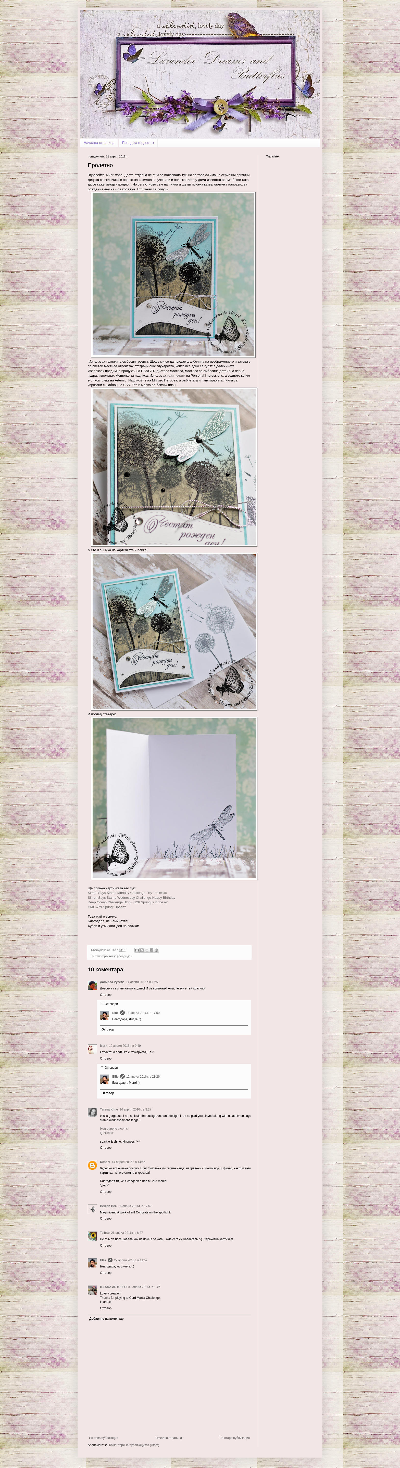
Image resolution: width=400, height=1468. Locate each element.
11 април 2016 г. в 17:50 (142, 982)
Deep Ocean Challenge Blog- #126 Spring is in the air (128, 902)
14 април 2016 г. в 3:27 (135, 1109)
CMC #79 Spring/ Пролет (107, 907)
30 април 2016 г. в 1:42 (144, 1287)
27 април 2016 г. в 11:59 (130, 1260)
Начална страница (99, 143)
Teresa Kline (109, 1109)
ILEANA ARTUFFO (113, 1287)
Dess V (105, 1162)
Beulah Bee (108, 1206)
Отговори (111, 1004)
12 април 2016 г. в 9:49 (125, 1046)
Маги (103, 1046)
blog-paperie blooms (114, 1128)
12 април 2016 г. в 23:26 (143, 1076)
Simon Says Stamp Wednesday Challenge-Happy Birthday (131, 898)
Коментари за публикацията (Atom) (134, 1445)
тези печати (176, 375)
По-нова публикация (103, 1438)
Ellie (115, 1013)
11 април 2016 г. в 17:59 (143, 1013)
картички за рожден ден (117, 956)
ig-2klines (106, 1133)
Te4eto (105, 1233)
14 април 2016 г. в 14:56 (128, 1162)
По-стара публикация (234, 1438)
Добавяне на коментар (106, 1318)
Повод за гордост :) (138, 143)
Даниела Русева (112, 982)
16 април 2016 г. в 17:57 (135, 1206)
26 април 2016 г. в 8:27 (127, 1233)
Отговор (105, 995)
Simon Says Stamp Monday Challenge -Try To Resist (127, 893)
